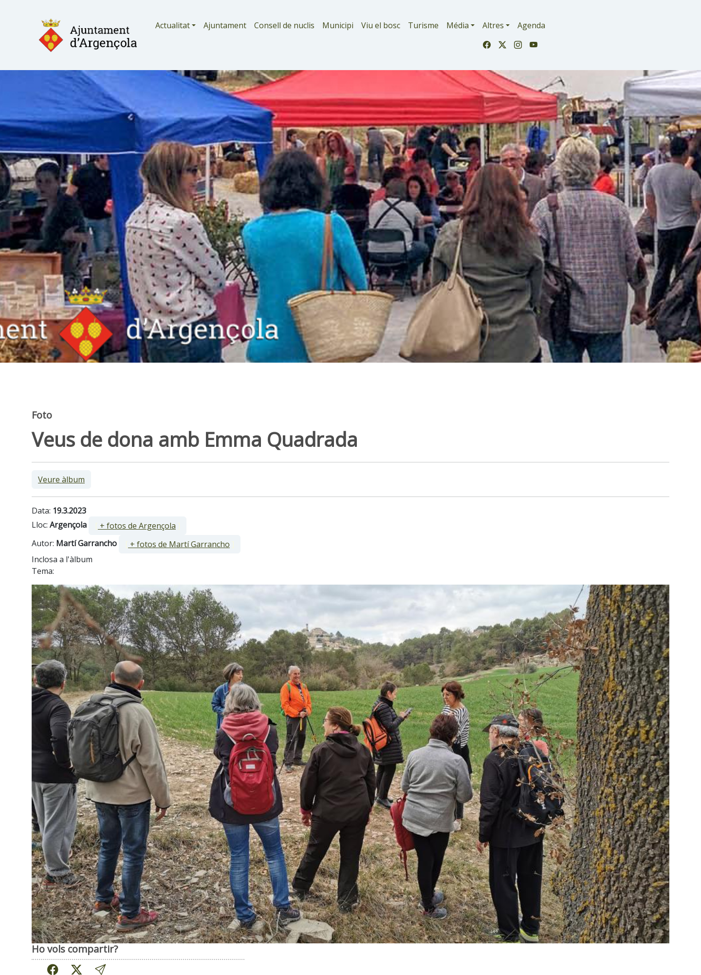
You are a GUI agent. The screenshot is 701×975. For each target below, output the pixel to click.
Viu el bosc (380, 25)
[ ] (137, 525)
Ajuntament (224, 25)
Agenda (531, 25)
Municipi (337, 25)
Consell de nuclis (284, 25)
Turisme (423, 25)
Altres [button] (493, 25)
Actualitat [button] (172, 25)
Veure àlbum (61, 479)
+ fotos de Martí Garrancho (179, 544)
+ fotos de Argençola (137, 525)
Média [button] (457, 25)
